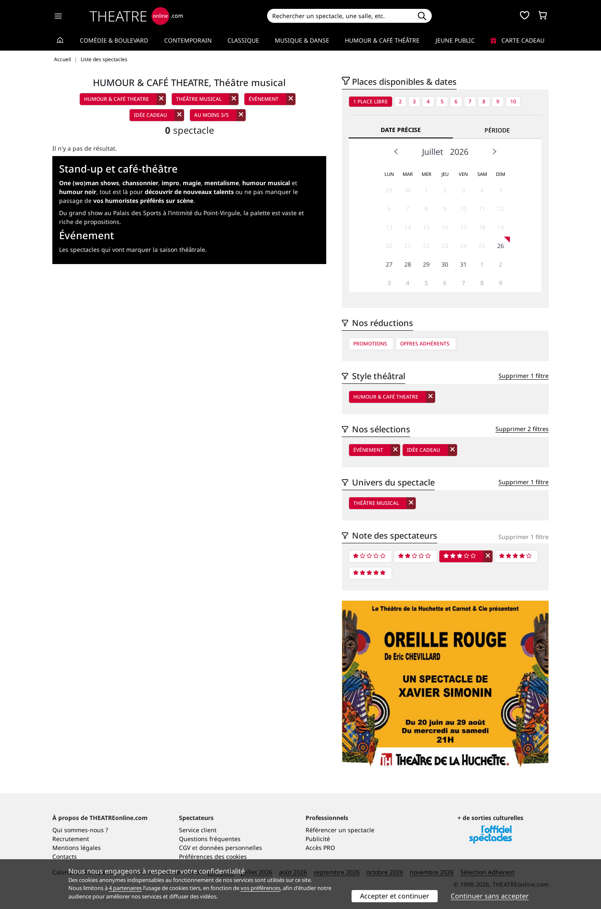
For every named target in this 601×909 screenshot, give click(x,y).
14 (407, 227)
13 (389, 227)
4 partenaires (125, 888)
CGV (184, 848)
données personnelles (230, 848)
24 (463, 246)
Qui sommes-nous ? (80, 830)
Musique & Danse (302, 40)
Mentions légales (76, 848)
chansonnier (140, 183)
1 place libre (370, 101)
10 (513, 101)
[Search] (339, 16)
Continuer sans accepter (490, 896)
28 (407, 264)
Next (494, 151)
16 (444, 227)
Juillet (432, 151)
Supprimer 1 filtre (523, 376)
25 (482, 246)
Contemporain (188, 40)
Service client (198, 830)
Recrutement (70, 839)
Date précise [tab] (401, 130)
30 (407, 190)
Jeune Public (455, 40)
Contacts (64, 856)
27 (389, 264)
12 (500, 209)
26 (500, 246)
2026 (459, 151)
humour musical (266, 183)
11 (482, 209)
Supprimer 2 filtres (522, 429)
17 (463, 227)
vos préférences (260, 888)
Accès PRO (320, 848)
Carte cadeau (517, 40)
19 (500, 227)
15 (426, 227)
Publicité (318, 839)
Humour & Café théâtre (382, 40)
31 (463, 264)
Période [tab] (497, 130)
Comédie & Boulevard (114, 40)
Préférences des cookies (213, 856)
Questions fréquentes (210, 839)
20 (389, 246)
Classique (243, 40)
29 (389, 190)
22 (426, 246)
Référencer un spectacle (340, 830)
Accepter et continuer (394, 896)
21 (407, 246)
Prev (396, 151)
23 (444, 246)
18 (482, 227)
